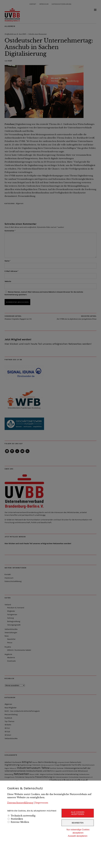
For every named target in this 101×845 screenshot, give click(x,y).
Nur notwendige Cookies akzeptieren (78, 831)
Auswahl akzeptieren (77, 836)
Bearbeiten (78, 823)
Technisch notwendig (23, 815)
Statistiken (17, 818)
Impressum (41, 802)
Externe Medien (20, 822)
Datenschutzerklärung (20, 802)
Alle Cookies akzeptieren (77, 813)
